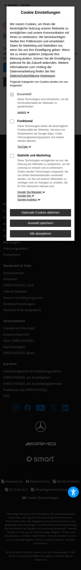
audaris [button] (23, 112)
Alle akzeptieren (40, 233)
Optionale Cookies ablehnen (41, 212)
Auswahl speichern (40, 223)
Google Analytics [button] (28, 199)
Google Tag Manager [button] (31, 192)
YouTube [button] (24, 146)
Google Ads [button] (25, 195)
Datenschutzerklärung (24, 75)
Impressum (47, 75)
